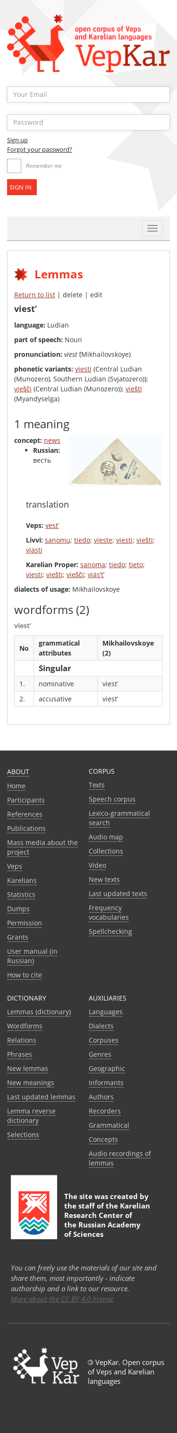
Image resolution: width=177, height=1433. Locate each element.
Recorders (105, 1110)
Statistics (21, 894)
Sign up (17, 140)
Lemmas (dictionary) (39, 1011)
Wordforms (24, 1025)
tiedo (82, 539)
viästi (34, 549)
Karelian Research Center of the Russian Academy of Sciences (107, 1220)
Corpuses (103, 1040)
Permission (24, 922)
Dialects (101, 1025)
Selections (23, 1134)
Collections (106, 850)
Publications (26, 828)
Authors (101, 1096)
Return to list (34, 294)
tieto (136, 564)
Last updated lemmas (41, 1096)
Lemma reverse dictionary (31, 1115)
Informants (106, 1082)
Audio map (106, 836)
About (18, 771)
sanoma (92, 564)
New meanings (30, 1082)
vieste (103, 539)
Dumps (18, 908)
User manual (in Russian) (32, 956)
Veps (14, 866)
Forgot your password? (39, 149)
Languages (106, 1011)
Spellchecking (110, 931)
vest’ (52, 525)
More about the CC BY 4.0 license (62, 1299)
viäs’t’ (96, 574)
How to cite (24, 974)
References (24, 814)
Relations (21, 1040)
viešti (134, 388)
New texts (104, 879)
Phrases (19, 1054)
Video (97, 865)
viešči (23, 388)
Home (16, 785)
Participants (26, 799)
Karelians (22, 880)
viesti (83, 368)
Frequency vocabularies (109, 912)
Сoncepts (103, 1139)
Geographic (107, 1068)
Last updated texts (118, 893)
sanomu (57, 539)
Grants (17, 936)
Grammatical (109, 1125)
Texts (97, 784)
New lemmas (27, 1068)
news (52, 440)
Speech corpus (112, 798)
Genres (100, 1054)
